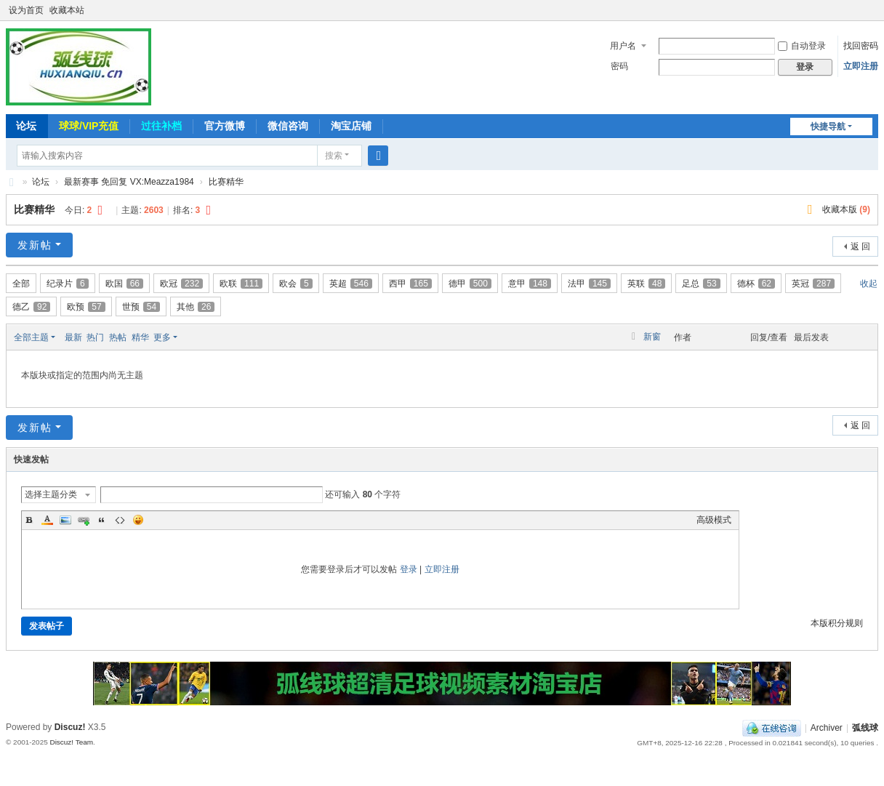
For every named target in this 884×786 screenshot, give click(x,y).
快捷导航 (828, 126)
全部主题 (31, 337)
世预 (141, 307)
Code (120, 520)
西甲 (410, 283)
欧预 (86, 307)
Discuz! (70, 727)
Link (83, 520)
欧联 (241, 283)
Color (47, 520)
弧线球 (865, 728)
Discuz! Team (71, 742)
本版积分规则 (837, 623)
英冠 (813, 283)
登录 (408, 569)
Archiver (827, 728)
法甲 (589, 283)
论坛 (26, 126)
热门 (95, 337)
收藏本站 (66, 10)
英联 (646, 283)
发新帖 (34, 245)
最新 (73, 337)
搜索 (333, 156)
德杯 (756, 283)
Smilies (138, 520)
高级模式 (713, 520)
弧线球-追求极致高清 (11, 182)
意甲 (529, 283)
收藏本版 (846, 209)
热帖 (117, 337)
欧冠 (181, 283)
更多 (162, 337)
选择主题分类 (51, 494)
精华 (140, 337)
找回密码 (860, 46)
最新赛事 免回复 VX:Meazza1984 (129, 182)
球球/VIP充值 (88, 126)
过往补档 (161, 126)
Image (65, 520)
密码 (619, 66)
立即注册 (860, 66)
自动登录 (802, 46)
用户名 (623, 46)
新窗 (652, 337)
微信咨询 (288, 126)
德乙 (31, 307)
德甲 (470, 283)
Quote (102, 520)
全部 (21, 283)
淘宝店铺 (351, 126)
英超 (350, 283)
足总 (701, 283)
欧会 (296, 283)
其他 (195, 307)
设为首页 (26, 10)
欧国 (124, 283)
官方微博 (224, 126)
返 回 (860, 246)
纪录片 (68, 283)
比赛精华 (226, 182)
